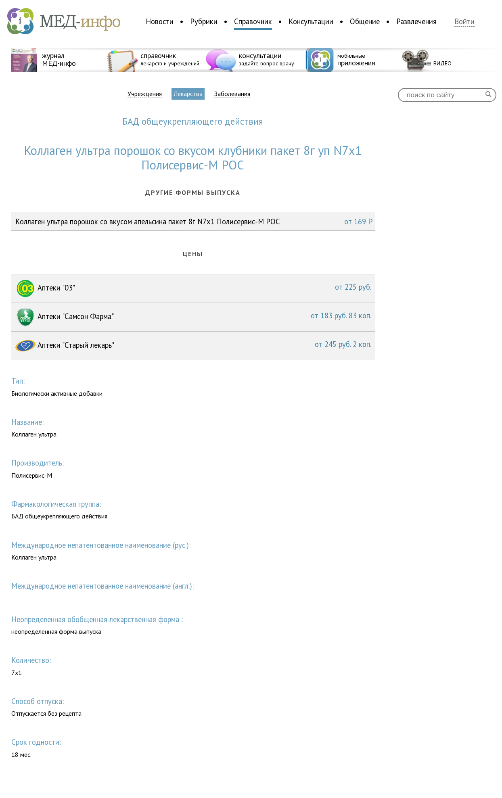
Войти (464, 21)
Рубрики (204, 21)
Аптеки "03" (193, 288)
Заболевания (232, 94)
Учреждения (145, 94)
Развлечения (416, 21)
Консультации (311, 21)
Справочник (253, 21)
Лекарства (188, 94)
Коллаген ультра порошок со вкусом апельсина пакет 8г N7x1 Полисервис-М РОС (193, 221)
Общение (365, 21)
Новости (160, 21)
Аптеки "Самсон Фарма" (193, 317)
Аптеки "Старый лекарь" (193, 346)
